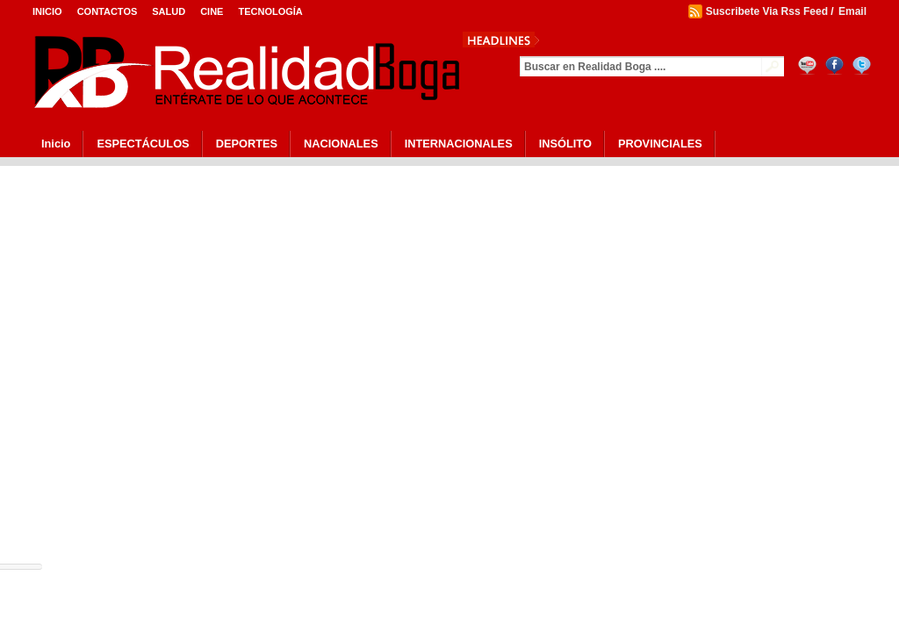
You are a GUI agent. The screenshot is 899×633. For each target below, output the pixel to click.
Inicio (47, 11)
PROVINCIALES (660, 143)
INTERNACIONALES (459, 143)
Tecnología (270, 11)
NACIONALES (341, 143)
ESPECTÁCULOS (143, 143)
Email (852, 11)
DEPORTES (246, 143)
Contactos (107, 11)
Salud (168, 11)
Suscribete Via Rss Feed (767, 11)
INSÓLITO (565, 143)
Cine (211, 11)
